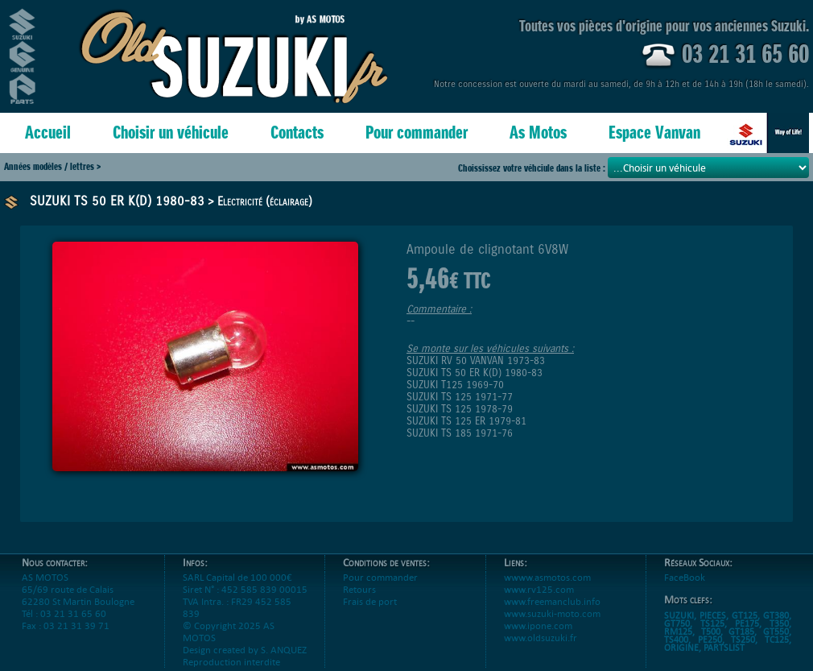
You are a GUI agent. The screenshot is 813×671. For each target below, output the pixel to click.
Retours (359, 589)
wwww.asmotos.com (547, 577)
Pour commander (416, 132)
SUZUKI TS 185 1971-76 (459, 433)
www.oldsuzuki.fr (540, 638)
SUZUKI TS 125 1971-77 (459, 397)
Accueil (48, 132)
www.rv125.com (539, 589)
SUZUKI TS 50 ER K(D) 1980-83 (117, 201)
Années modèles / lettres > (52, 166)
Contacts (297, 132)
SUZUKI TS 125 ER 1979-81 (466, 421)
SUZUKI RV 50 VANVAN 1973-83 (475, 360)
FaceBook (684, 577)
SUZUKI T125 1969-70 (455, 385)
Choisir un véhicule (171, 132)
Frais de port (370, 601)
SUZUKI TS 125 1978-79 (459, 409)
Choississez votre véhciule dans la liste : (533, 168)
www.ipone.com (538, 625)
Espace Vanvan (654, 132)
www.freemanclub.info (552, 601)
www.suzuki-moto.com (552, 613)
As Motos (538, 132)
